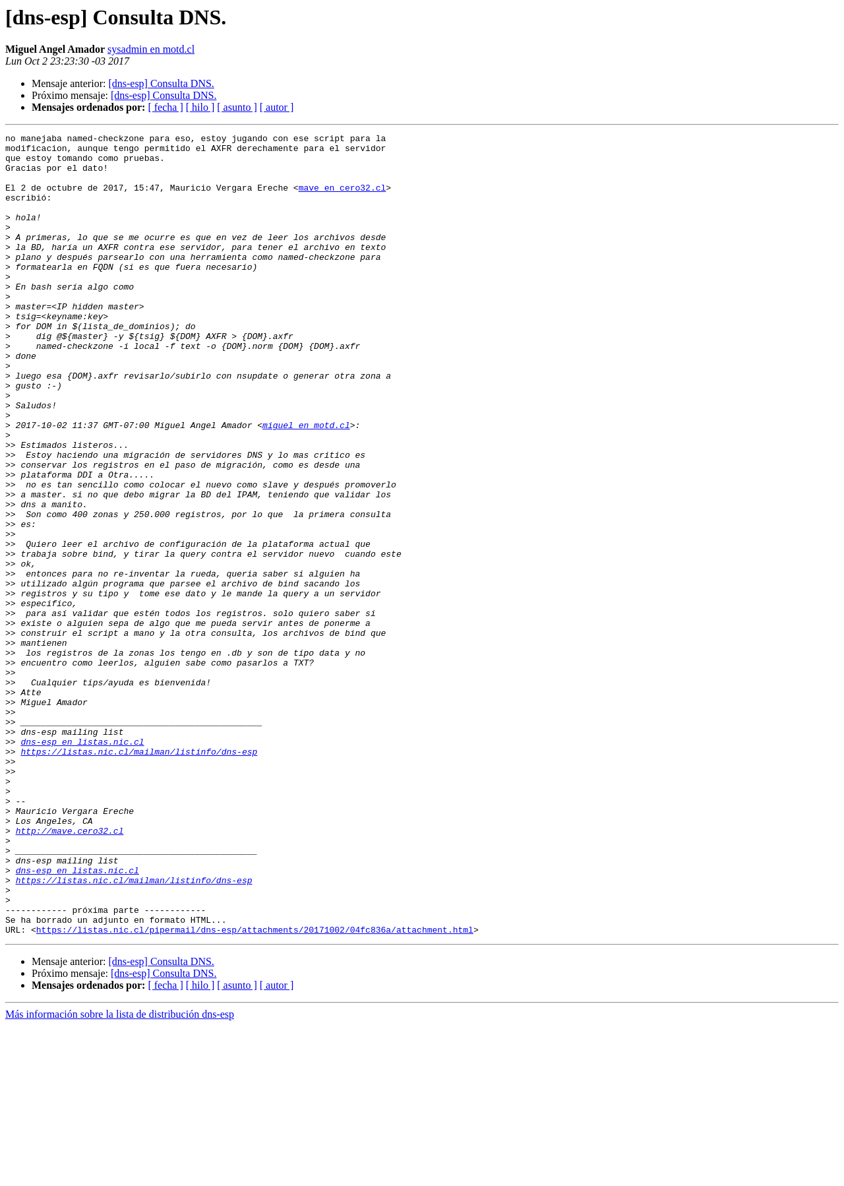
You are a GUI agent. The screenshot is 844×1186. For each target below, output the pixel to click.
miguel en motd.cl (306, 484)
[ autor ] (277, 107)
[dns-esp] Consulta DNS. (161, 83)
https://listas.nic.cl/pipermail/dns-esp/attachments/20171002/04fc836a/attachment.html (254, 1090)
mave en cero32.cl (342, 199)
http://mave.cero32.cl (70, 971)
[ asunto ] (236, 107)
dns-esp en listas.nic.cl (82, 864)
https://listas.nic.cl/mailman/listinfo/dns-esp (138, 876)
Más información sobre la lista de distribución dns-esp (119, 1174)
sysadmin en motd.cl (151, 49)
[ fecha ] (165, 107)
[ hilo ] (200, 107)
